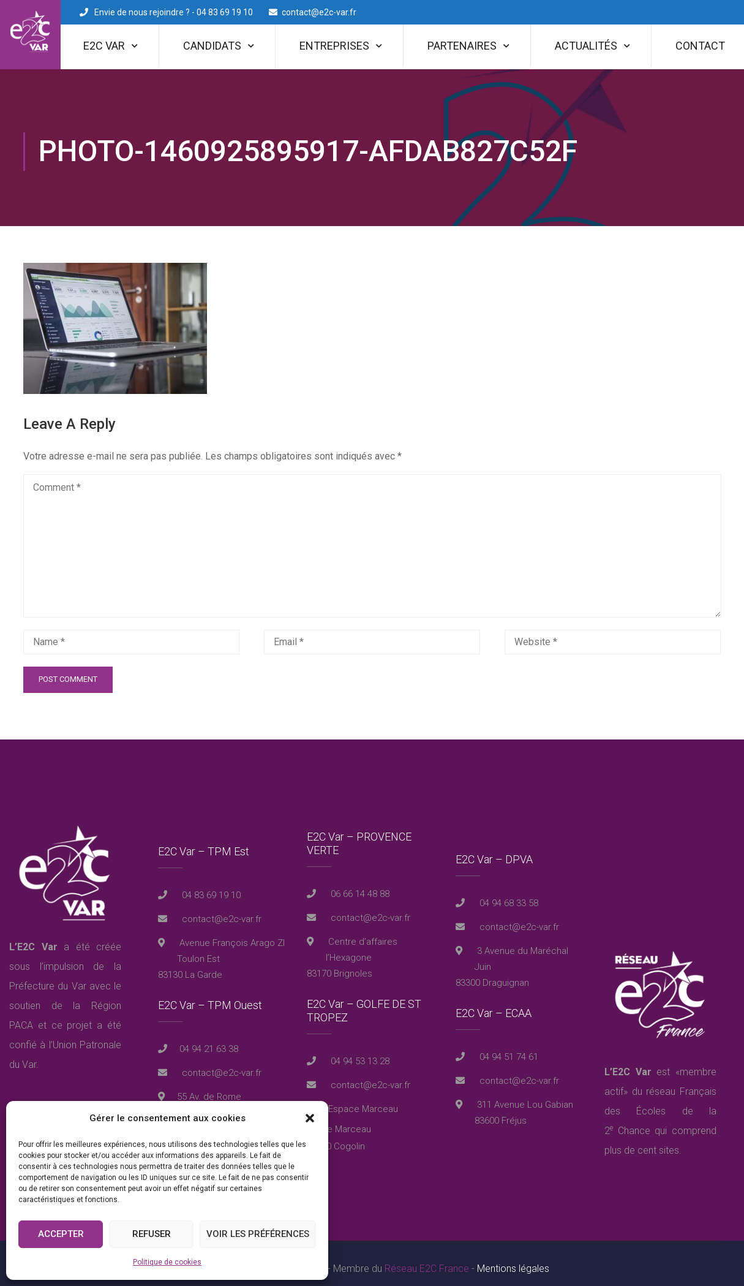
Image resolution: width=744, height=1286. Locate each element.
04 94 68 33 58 (507, 893)
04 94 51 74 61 (507, 1047)
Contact (700, 45)
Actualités (586, 45)
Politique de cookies (167, 1262)
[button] (310, 1118)
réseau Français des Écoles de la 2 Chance (660, 1100)
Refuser (151, 1233)
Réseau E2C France (427, 1258)
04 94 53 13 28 (358, 1051)
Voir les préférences (257, 1233)
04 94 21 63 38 (208, 1039)
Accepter (61, 1233)
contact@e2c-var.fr (319, 12)
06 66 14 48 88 (358, 884)
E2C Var (104, 45)
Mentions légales (513, 1258)
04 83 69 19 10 (210, 885)
